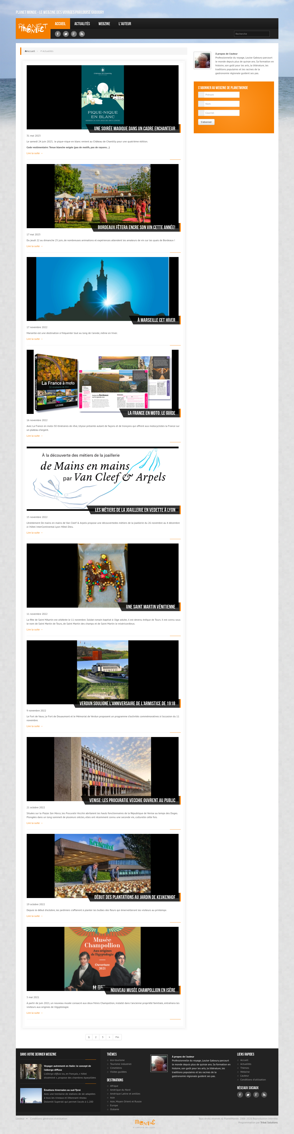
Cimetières (116, 1067)
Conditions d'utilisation (253, 1079)
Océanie (114, 1109)
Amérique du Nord (120, 1089)
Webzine (104, 23)
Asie (112, 1097)
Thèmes (244, 1067)
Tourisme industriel (120, 1064)
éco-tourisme (117, 1060)
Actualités (82, 23)
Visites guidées (118, 1071)
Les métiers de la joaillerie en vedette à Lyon (135, 510)
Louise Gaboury (33, 28)
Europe (114, 1105)
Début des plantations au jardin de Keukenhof (134, 897)
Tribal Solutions (269, 1122)
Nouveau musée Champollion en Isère (143, 990)
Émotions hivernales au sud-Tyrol (62, 1090)
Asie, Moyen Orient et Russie (126, 1101)
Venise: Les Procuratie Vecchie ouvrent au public (132, 800)
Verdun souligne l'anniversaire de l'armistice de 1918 (127, 703)
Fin (117, 1037)
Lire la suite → (35, 153)
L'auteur (125, 23)
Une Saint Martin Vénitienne (150, 607)
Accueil (60, 23)
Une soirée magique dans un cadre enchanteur (134, 128)
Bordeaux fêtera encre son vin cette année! (136, 227)
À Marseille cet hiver (156, 320)
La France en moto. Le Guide (151, 413)
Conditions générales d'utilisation (48, 1118)
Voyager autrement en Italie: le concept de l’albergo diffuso (67, 1067)
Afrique (114, 1085)
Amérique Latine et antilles (125, 1093)
